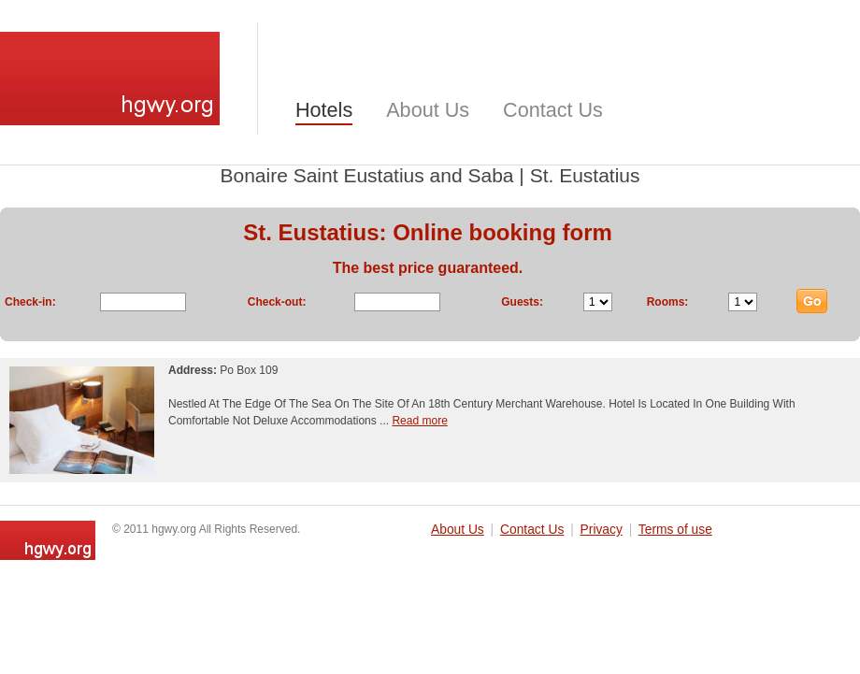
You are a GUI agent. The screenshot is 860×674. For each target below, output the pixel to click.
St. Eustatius (585, 175)
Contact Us (553, 110)
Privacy (601, 530)
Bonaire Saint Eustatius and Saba (366, 175)
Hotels (323, 110)
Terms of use (675, 530)
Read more (419, 420)
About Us (427, 110)
